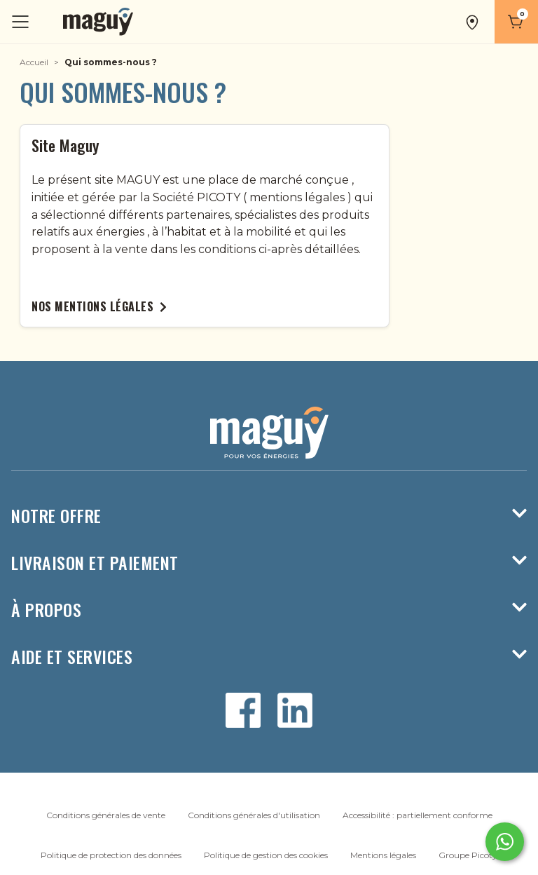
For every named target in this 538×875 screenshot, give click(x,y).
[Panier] (516, 21)
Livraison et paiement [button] (269, 563)
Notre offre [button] (269, 516)
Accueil (34, 62)
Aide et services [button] (269, 656)
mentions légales (297, 197)
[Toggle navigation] (21, 22)
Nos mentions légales (99, 306)
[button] (473, 22)
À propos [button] (269, 609)
